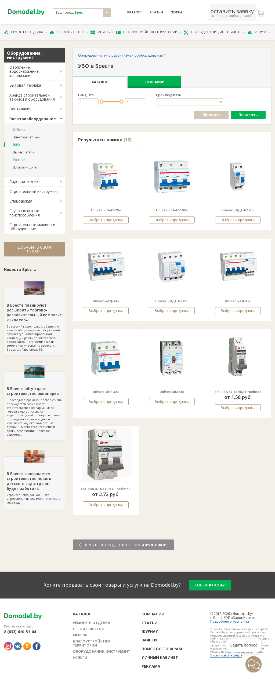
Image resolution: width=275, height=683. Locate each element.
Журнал (177, 12)
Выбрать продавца (105, 219)
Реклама (151, 666)
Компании (154, 82)
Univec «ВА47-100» (172, 210)
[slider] (102, 102)
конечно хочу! (210, 584)
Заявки (149, 640)
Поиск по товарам (162, 649)
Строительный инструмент (34, 191)
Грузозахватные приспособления (24, 212)
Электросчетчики (27, 137)
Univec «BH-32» (106, 392)
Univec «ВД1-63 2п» (238, 210)
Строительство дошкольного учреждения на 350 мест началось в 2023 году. (34, 480)
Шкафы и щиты (25, 167)
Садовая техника (25, 181)
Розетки (19, 159)
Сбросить (211, 114)
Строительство (69, 32)
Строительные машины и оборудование (32, 226)
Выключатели (24, 152)
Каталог (134, 12)
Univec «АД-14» (106, 301)
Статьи (156, 12)
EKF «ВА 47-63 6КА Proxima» (238, 392)
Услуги (259, 32)
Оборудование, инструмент (214, 32)
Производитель (168, 95)
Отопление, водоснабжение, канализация (24, 71)
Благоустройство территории (149, 32)
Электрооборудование (32, 118)
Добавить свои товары (34, 249)
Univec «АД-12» (238, 301)
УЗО (16, 144)
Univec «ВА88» (172, 392)
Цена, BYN (86, 95)
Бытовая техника (25, 85)
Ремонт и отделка (26, 32)
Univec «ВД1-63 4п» (172, 301)
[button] (237, 673)
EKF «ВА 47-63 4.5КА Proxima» (106, 489)
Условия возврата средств (226, 655)
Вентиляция (20, 108)
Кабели (19, 129)
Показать (248, 114)
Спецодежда (20, 201)
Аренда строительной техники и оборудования (32, 97)
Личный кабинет (160, 657)
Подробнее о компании (229, 621)
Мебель (102, 32)
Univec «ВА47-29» (106, 210)
